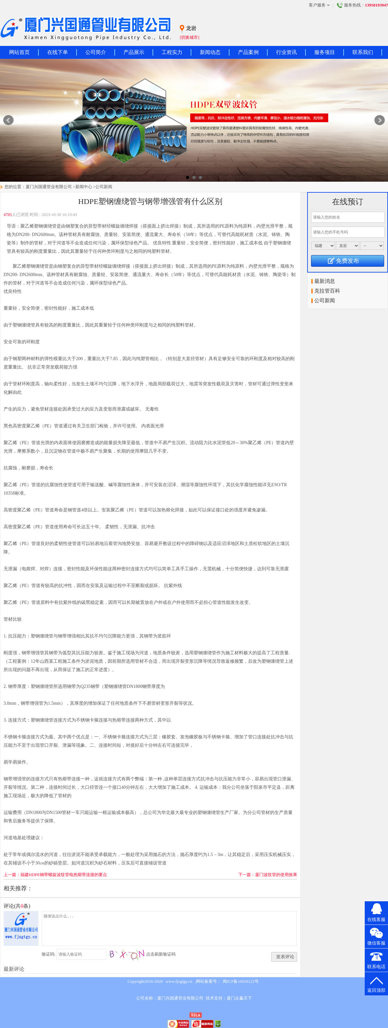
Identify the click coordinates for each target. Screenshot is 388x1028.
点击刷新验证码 (161, 954)
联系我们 (362, 52)
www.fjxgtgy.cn (179, 981)
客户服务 (319, 5)
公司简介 (95, 52)
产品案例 (248, 52)
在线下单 (57, 52)
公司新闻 (103, 186)
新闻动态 (210, 52)
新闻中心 (83, 186)
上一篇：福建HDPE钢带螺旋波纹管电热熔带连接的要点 (55, 874)
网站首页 (19, 52)
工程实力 (172, 52)
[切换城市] (189, 37)
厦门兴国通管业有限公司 (49, 186)
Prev (8, 120)
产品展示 (134, 52)
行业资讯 (286, 52)
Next (379, 120)
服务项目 (324, 52)
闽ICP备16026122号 (241, 981)
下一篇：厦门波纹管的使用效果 (267, 874)
